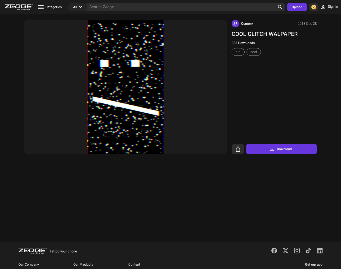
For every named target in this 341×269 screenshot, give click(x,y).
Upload (297, 7)
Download (280, 149)
